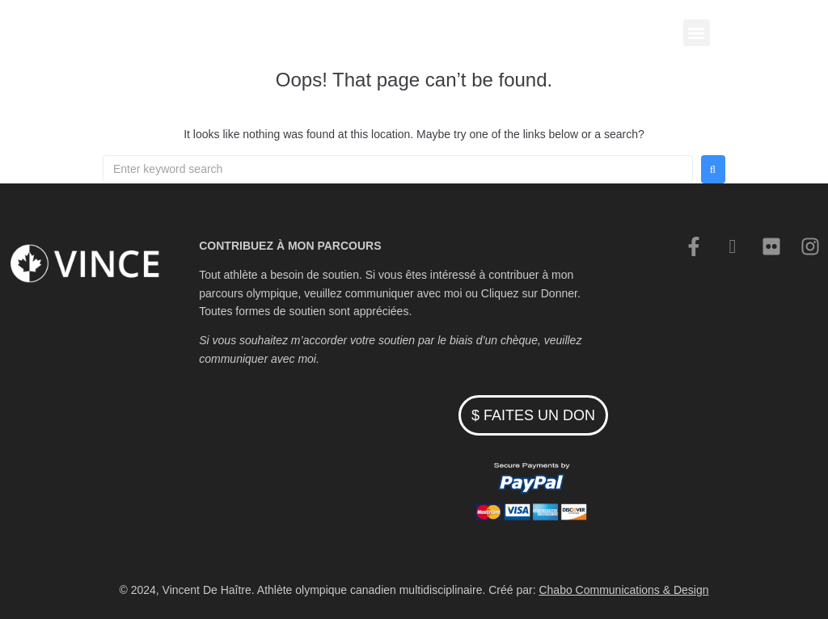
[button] (696, 32)
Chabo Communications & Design (623, 589)
